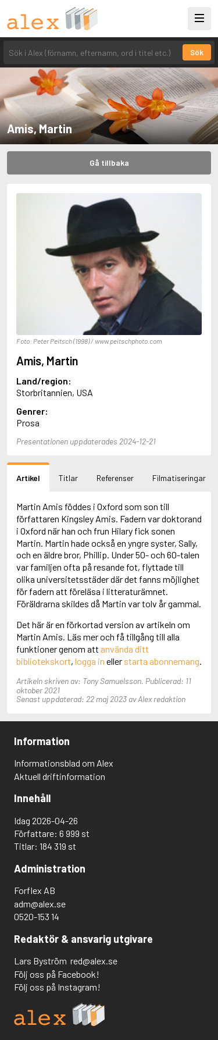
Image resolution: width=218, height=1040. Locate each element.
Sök (196, 52)
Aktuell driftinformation (59, 776)
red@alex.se (93, 960)
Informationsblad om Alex (63, 762)
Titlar (68, 478)
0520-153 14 (36, 916)
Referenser (115, 478)
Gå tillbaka (109, 163)
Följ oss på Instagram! (57, 986)
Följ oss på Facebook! (56, 974)
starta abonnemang (161, 661)
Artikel (28, 478)
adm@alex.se (40, 903)
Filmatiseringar (179, 478)
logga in (90, 661)
